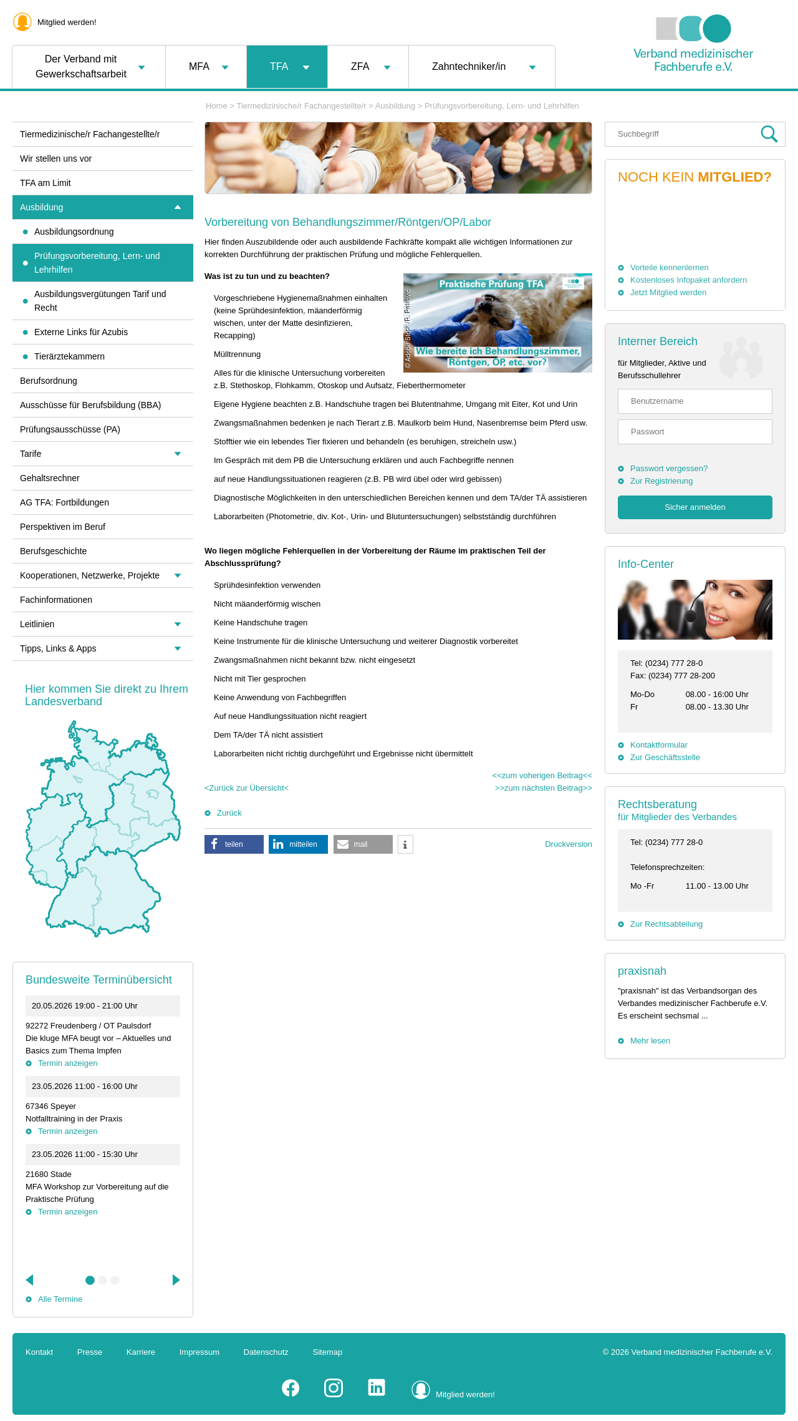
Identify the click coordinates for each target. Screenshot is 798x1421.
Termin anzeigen (67, 1063)
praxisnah (642, 971)
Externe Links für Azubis (81, 332)
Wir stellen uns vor (56, 159)
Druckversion (568, 844)
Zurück (229, 813)
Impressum (199, 1352)
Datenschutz (266, 1352)
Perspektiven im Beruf (62, 527)
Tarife (30, 454)
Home (217, 105)
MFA (199, 66)
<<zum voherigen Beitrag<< (542, 775)
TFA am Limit (45, 183)
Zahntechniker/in (469, 66)
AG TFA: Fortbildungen (64, 502)
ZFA (360, 66)
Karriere (141, 1352)
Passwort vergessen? (669, 468)
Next (175, 1280)
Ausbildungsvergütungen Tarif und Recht (100, 301)
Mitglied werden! (67, 22)
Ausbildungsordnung (74, 232)
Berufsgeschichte (53, 551)
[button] (234, 844)
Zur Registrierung (661, 481)
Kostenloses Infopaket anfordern (688, 280)
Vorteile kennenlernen (669, 267)
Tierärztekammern (69, 356)
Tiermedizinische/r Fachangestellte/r (301, 105)
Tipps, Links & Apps (58, 648)
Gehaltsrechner (50, 478)
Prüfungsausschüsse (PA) (70, 429)
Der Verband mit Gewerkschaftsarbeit (81, 66)
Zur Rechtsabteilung (666, 924)
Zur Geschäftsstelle (665, 757)
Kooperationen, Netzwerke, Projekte (90, 575)
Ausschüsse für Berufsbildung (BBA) (90, 405)
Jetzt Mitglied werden (668, 292)
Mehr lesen (650, 1040)
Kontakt (39, 1352)
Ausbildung (395, 105)
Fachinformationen (56, 600)
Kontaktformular (659, 745)
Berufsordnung (48, 381)
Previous (30, 1280)
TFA (279, 66)
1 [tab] (90, 1280)
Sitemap (328, 1352)
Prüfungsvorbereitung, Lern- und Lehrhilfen (502, 105)
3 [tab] (115, 1280)
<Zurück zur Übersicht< (246, 788)
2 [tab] (103, 1280)
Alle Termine (60, 1299)
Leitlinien (37, 624)
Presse (89, 1352)
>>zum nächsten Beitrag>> (543, 788)
